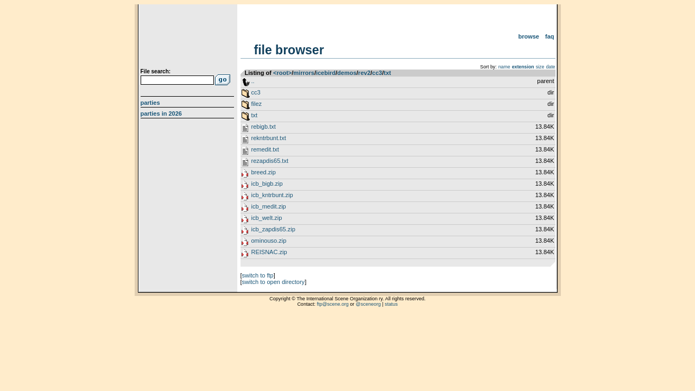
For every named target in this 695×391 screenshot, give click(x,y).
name (504, 67)
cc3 (377, 73)
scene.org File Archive (188, 38)
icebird (326, 73)
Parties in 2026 (161, 113)
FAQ (549, 36)
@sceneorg (368, 304)
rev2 (364, 73)
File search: (156, 71)
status (391, 304)
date (550, 67)
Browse (528, 36)
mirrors (303, 73)
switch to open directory (273, 282)
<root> (282, 73)
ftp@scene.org (333, 304)
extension (523, 67)
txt (387, 73)
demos (346, 73)
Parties (150, 102)
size (540, 67)
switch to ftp (258, 275)
